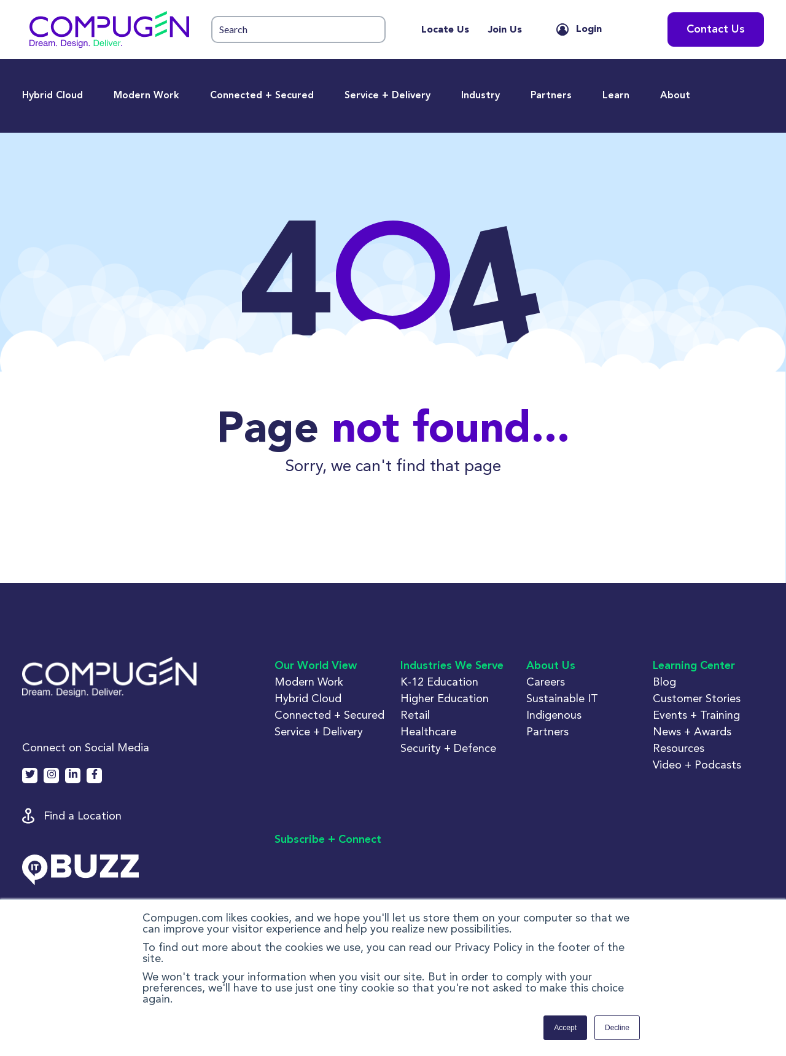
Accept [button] (565, 1027)
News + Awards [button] (692, 731)
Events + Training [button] (696, 714)
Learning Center (694, 665)
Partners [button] (547, 731)
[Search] (298, 30)
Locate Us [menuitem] (445, 30)
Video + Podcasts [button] (697, 764)
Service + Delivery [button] (318, 731)
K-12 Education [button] (439, 681)
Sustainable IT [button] (562, 698)
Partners (551, 96)
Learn (615, 96)
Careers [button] (545, 681)
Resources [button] (678, 747)
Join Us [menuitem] (505, 30)
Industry (480, 96)
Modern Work (146, 96)
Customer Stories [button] (697, 698)
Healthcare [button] (428, 731)
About (675, 96)
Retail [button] (415, 714)
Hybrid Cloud (52, 96)
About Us (550, 665)
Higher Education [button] (444, 698)
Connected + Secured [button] (329, 714)
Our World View (315, 665)
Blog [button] (664, 681)
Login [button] (589, 29)
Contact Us (716, 29)
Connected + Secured (262, 96)
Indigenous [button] (554, 714)
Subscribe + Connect (327, 839)
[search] (298, 30)
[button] (109, 29)
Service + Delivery (387, 96)
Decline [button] (617, 1027)
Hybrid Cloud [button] (307, 698)
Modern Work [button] (308, 681)
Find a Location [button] (83, 815)
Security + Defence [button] (448, 747)
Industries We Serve (452, 665)
